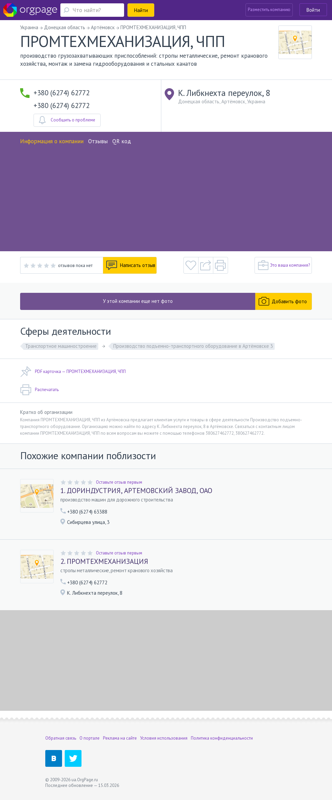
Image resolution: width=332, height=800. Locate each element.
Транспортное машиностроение (61, 346)
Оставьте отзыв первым (119, 482)
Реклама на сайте (120, 738)
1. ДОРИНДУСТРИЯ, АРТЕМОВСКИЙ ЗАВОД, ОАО (136, 490)
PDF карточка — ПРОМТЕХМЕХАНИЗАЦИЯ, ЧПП (73, 371)
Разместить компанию (269, 9)
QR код (121, 141)
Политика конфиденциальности (222, 738)
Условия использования (163, 738)
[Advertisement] (166, 196)
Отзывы (98, 141)
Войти (313, 10)
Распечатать (39, 389)
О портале (89, 738)
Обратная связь (60, 738)
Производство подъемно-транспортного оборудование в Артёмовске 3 (193, 346)
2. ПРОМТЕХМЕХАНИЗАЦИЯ (104, 561)
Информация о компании (52, 141)
